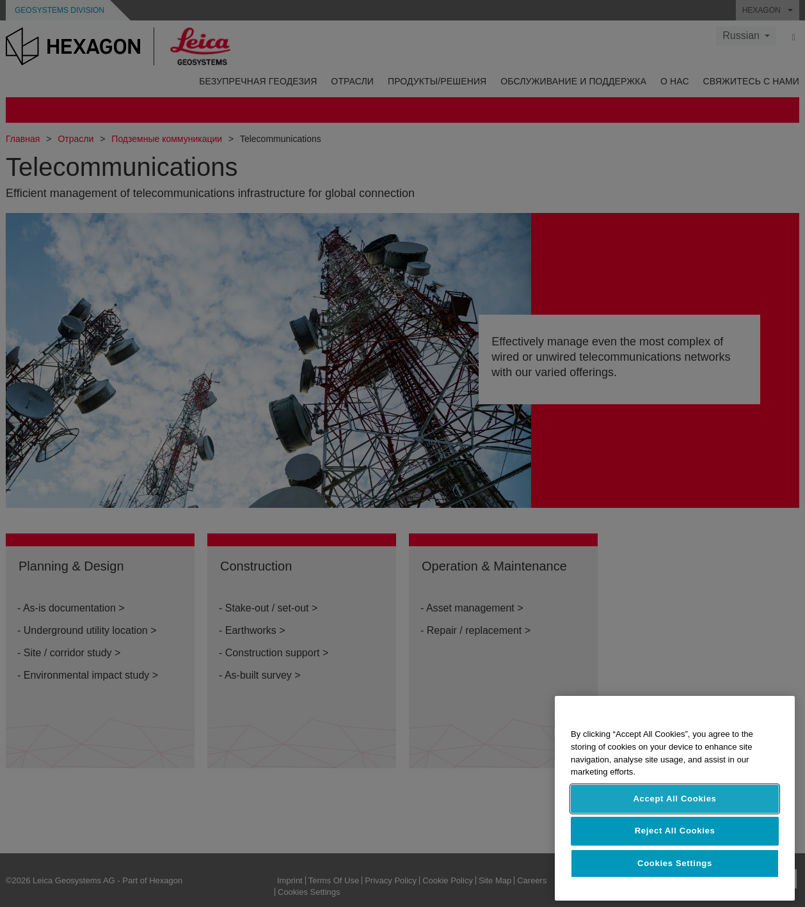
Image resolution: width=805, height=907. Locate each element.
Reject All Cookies (675, 830)
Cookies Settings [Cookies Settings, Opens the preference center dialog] (674, 863)
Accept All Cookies (674, 798)
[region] (675, 798)
